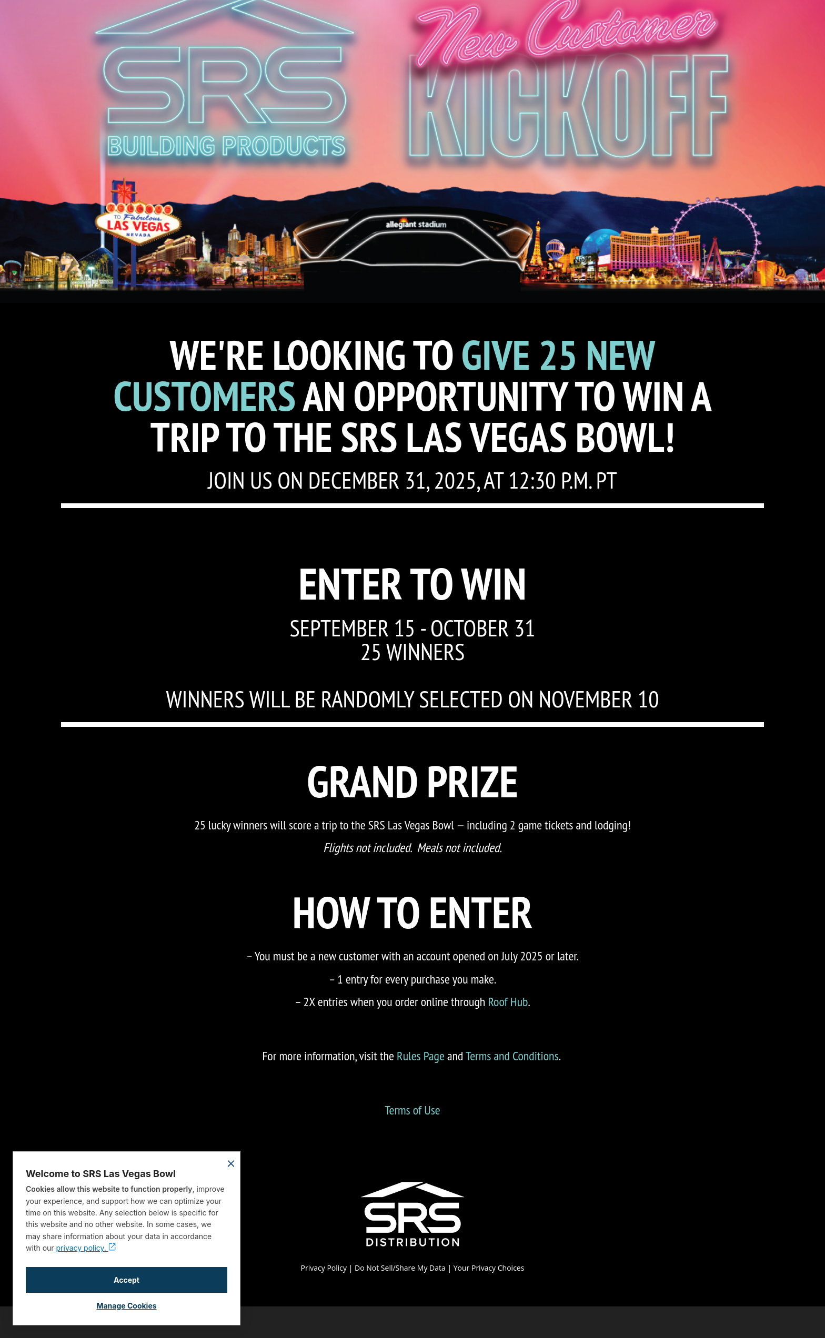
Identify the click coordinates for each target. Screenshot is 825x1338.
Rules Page (421, 1056)
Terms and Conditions (512, 1056)
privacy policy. (86, 1247)
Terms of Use (412, 1110)
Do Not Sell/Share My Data (400, 1268)
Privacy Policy (324, 1268)
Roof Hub (508, 1002)
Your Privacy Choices (489, 1268)
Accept (126, 1279)
